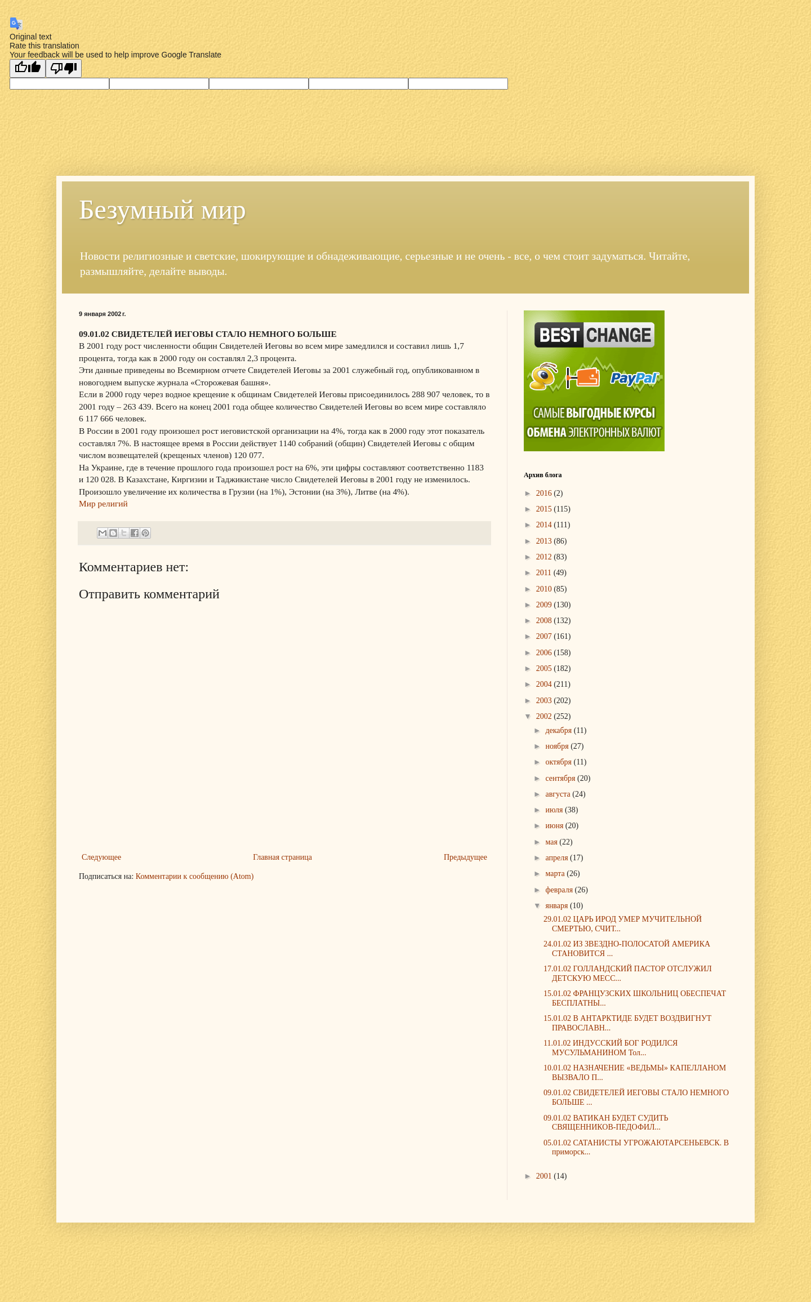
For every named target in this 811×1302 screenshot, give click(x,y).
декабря (559, 730)
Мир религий (103, 503)
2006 (545, 652)
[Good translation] (28, 68)
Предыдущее (465, 857)
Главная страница (282, 857)
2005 (545, 668)
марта (556, 873)
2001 (545, 1176)
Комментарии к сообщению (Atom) (195, 876)
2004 (545, 684)
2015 (545, 509)
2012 (545, 557)
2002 (545, 716)
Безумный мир (162, 209)
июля (555, 810)
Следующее (101, 857)
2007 (545, 636)
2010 (545, 589)
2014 (545, 525)
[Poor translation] (64, 68)
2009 (545, 605)
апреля (557, 858)
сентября (561, 778)
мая (552, 842)
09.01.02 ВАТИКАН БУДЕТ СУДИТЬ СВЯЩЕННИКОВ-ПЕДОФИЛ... (606, 1123)
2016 (545, 493)
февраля (559, 890)
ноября (558, 746)
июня (555, 825)
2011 (545, 572)
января (557, 905)
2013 (545, 541)
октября (559, 762)
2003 (545, 700)
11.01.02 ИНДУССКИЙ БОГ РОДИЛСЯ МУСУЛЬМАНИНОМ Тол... (610, 1048)
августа (558, 794)
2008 (545, 620)
